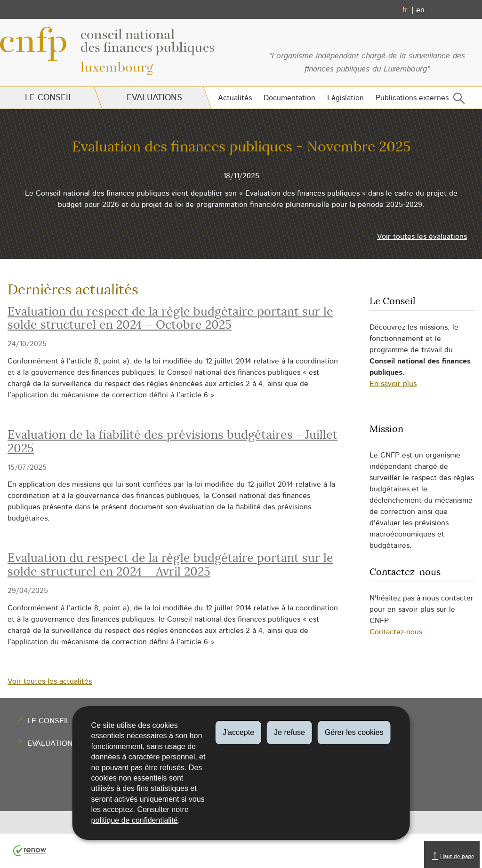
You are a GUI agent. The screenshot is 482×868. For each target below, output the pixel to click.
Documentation (289, 98)
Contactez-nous (396, 632)
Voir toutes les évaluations (422, 236)
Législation (345, 98)
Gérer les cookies (354, 732)
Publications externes (412, 98)
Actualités (235, 98)
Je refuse (289, 732)
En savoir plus (393, 383)
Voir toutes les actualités (50, 681)
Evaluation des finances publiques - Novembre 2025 (241, 147)
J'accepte (238, 732)
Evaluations (154, 98)
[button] (457, 100)
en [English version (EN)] (420, 10)
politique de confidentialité (134, 820)
